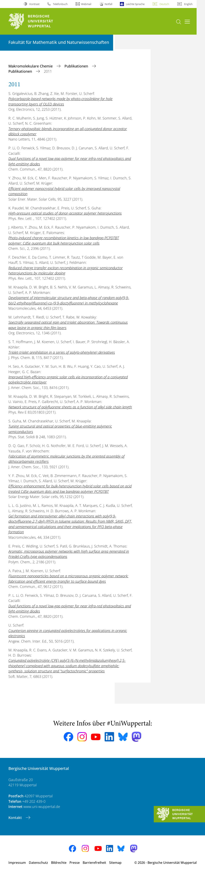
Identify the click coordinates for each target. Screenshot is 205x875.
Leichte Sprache (135, 4)
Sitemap (115, 862)
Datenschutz (38, 862)
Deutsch (164, 4)
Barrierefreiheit (94, 862)
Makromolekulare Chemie (31, 66)
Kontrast (34, 4)
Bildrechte (58, 862)
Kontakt (15, 817)
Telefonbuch (60, 4)
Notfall (108, 4)
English (188, 4)
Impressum (17, 862)
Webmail (86, 4)
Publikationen (76, 66)
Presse (74, 862)
